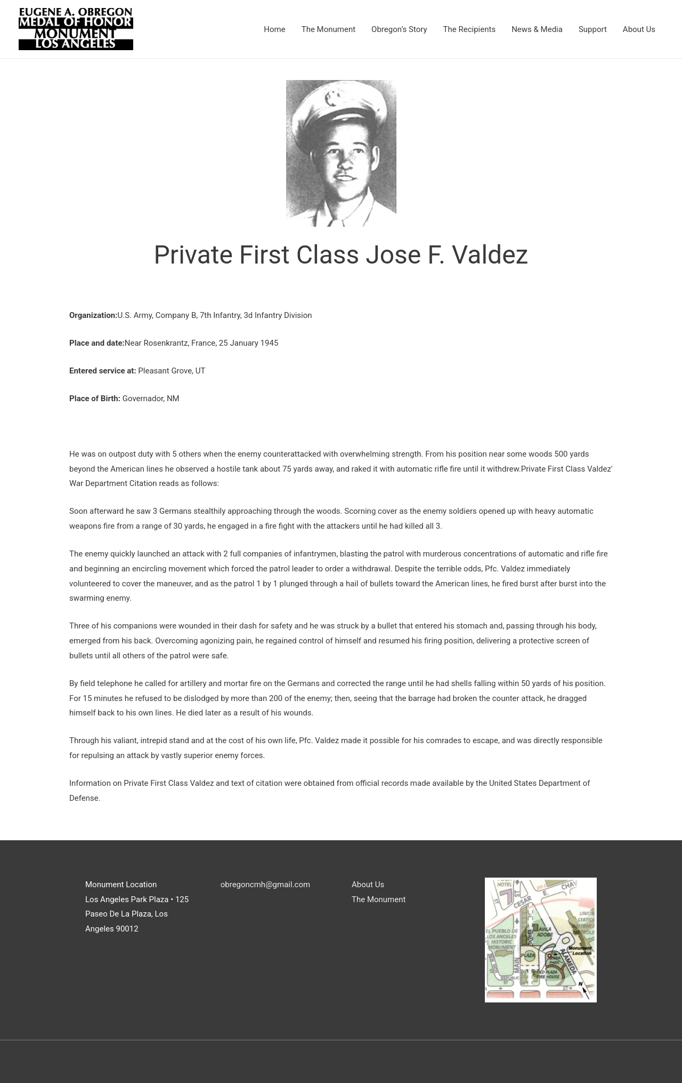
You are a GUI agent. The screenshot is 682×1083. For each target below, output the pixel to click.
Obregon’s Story (399, 29)
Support (593, 29)
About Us (639, 29)
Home (274, 29)
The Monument (328, 29)
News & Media (537, 29)
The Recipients (469, 29)
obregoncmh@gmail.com (264, 884)
